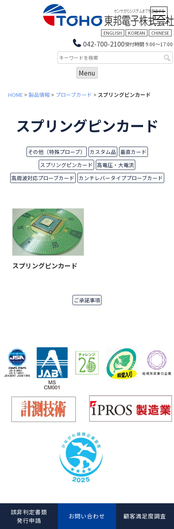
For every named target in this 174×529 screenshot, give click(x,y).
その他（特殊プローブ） (57, 152)
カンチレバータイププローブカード (121, 178)
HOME (15, 94)
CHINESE (160, 33)
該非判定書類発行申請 (29, 516)
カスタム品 (103, 152)
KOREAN (136, 33)
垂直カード (133, 152)
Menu (87, 73)
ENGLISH (113, 33)
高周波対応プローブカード (43, 178)
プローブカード (73, 94)
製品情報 (39, 94)
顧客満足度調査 (144, 516)
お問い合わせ (86, 516)
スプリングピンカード (66, 165)
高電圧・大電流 (115, 165)
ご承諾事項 (87, 300)
